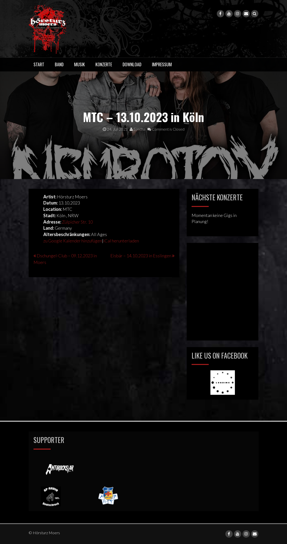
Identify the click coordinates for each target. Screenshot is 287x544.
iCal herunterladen (121, 240)
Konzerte (103, 64)
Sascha (137, 129)
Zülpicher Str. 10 (77, 222)
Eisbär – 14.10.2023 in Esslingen (140, 255)
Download (132, 64)
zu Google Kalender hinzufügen (72, 240)
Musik (79, 64)
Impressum (162, 64)
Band (59, 64)
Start (39, 64)
